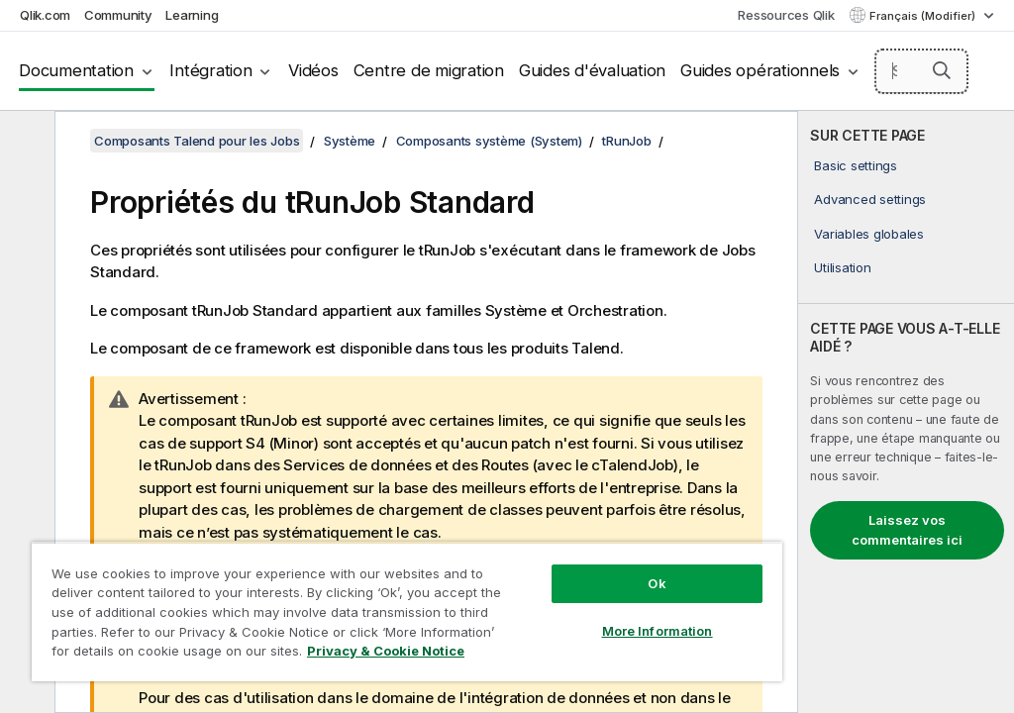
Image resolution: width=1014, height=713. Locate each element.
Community (118, 15)
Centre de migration (429, 70)
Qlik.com (45, 15)
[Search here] (921, 71)
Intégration (210, 70)
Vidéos (313, 70)
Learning (191, 15)
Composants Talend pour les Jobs (196, 141)
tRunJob (626, 141)
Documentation (76, 70)
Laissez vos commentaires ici (907, 530)
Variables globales (869, 234)
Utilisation (842, 267)
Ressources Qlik (786, 15)
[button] (942, 70)
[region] (407, 611)
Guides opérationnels (760, 70)
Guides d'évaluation (592, 70)
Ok (656, 583)
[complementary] (906, 412)
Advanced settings (870, 199)
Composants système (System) (489, 141)
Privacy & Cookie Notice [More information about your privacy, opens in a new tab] (385, 651)
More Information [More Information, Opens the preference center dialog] (657, 631)
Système (349, 141)
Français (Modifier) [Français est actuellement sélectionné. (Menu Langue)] (923, 16)
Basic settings (855, 165)
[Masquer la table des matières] (25, 141)
